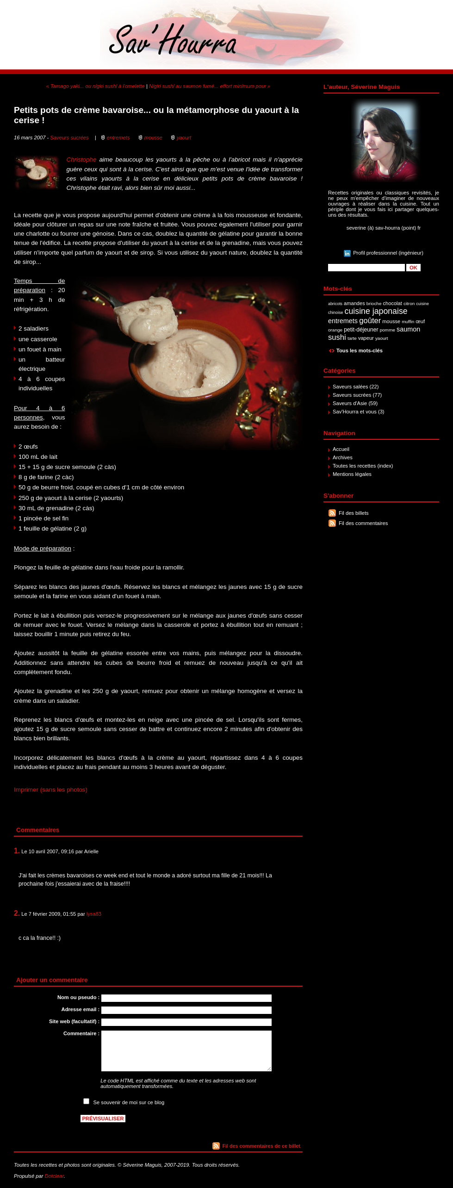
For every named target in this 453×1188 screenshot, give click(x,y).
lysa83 (94, 914)
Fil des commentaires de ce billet (261, 1146)
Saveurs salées (350, 386)
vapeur (366, 338)
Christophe (81, 159)
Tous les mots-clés (359, 350)
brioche (374, 303)
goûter (370, 320)
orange (335, 329)
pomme (387, 329)
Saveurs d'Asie (350, 403)
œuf (420, 321)
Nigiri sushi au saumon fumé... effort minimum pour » (209, 86)
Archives (343, 457)
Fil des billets (354, 513)
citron (409, 303)
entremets (343, 321)
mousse (391, 321)
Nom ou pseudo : (78, 997)
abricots (335, 303)
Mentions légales (352, 474)
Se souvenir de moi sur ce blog (129, 1102)
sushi (337, 337)
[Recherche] (366, 267)
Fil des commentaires (363, 523)
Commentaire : (81, 1033)
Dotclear (54, 1176)
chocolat (392, 303)
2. (17, 913)
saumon (408, 329)
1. (17, 851)
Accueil (341, 449)
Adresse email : (81, 1009)
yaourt (381, 338)
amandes (354, 303)
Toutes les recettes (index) (363, 466)
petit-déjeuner (361, 329)
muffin (408, 321)
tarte (352, 338)
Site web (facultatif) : (74, 1021)
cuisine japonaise (376, 311)
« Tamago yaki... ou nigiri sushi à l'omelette (95, 86)
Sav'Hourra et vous (355, 411)
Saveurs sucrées (352, 395)
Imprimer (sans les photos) (50, 789)
